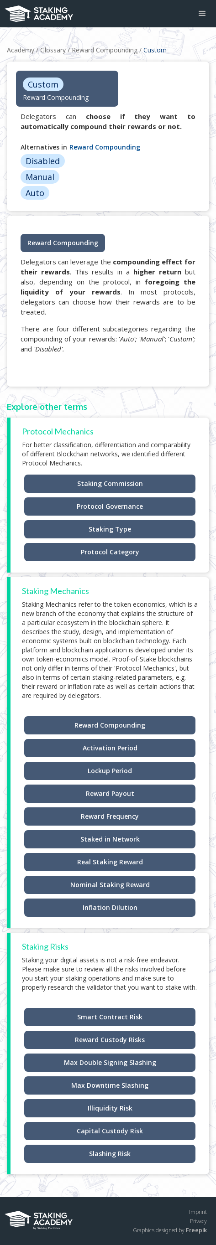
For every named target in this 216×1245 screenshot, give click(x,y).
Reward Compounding (104, 50)
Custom (155, 50)
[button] (202, 13)
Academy (20, 50)
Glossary (53, 50)
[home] (36, 11)
